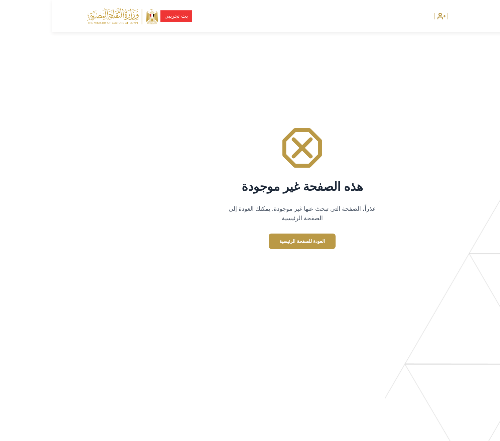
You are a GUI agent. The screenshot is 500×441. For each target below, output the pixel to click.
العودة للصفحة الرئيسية (250, 241)
